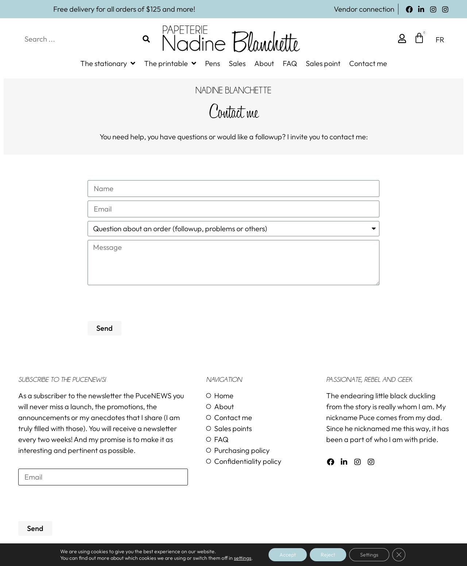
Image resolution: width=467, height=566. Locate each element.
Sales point (323, 63)
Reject (328, 554)
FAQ (290, 63)
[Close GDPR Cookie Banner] (398, 554)
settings (242, 558)
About (264, 63)
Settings (369, 554)
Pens (212, 63)
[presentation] (143, 303)
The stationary (107, 63)
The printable (170, 63)
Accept (287, 554)
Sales (237, 63)
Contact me (368, 63)
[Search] (146, 39)
